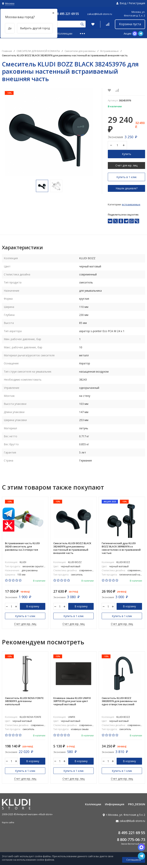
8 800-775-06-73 (131, 839)
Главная (7, 51)
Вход (123, 3)
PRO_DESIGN (136, 804)
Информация (114, 804)
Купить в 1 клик (126, 177)
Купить (126, 154)
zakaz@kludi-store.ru (99, 14)
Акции (127, 33)
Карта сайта (8, 822)
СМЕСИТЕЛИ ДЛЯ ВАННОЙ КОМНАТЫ (38, 51)
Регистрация (137, 3)
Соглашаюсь (133, 859)
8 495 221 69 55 (68, 14)
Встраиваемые (109, 51)
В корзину (32, 606)
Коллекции (64, 33)
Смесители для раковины (80, 51)
